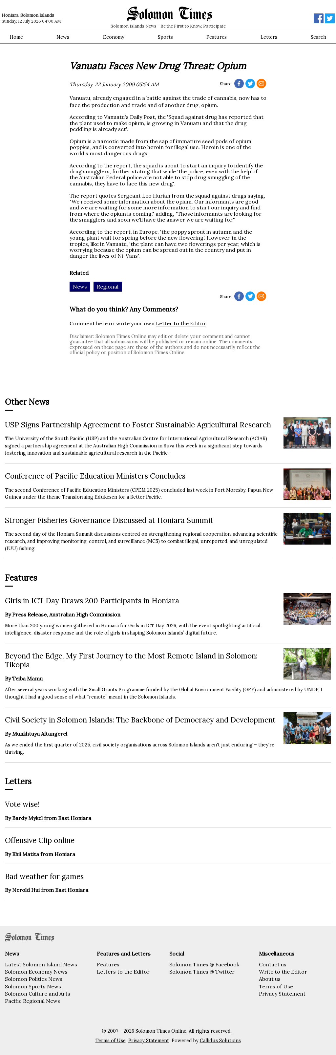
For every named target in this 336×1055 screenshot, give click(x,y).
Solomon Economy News (36, 971)
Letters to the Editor (123, 971)
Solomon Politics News (33, 979)
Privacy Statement (282, 993)
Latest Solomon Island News (41, 964)
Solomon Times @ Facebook (204, 964)
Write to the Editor (283, 971)
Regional (107, 286)
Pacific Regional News (32, 1001)
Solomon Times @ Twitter (202, 971)
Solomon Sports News (33, 986)
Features (216, 37)
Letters (269, 37)
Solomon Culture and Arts (37, 993)
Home (16, 37)
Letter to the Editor (181, 323)
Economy (113, 37)
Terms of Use (276, 986)
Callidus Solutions (220, 1041)
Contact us (272, 964)
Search (318, 37)
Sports (165, 37)
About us (270, 979)
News (62, 37)
